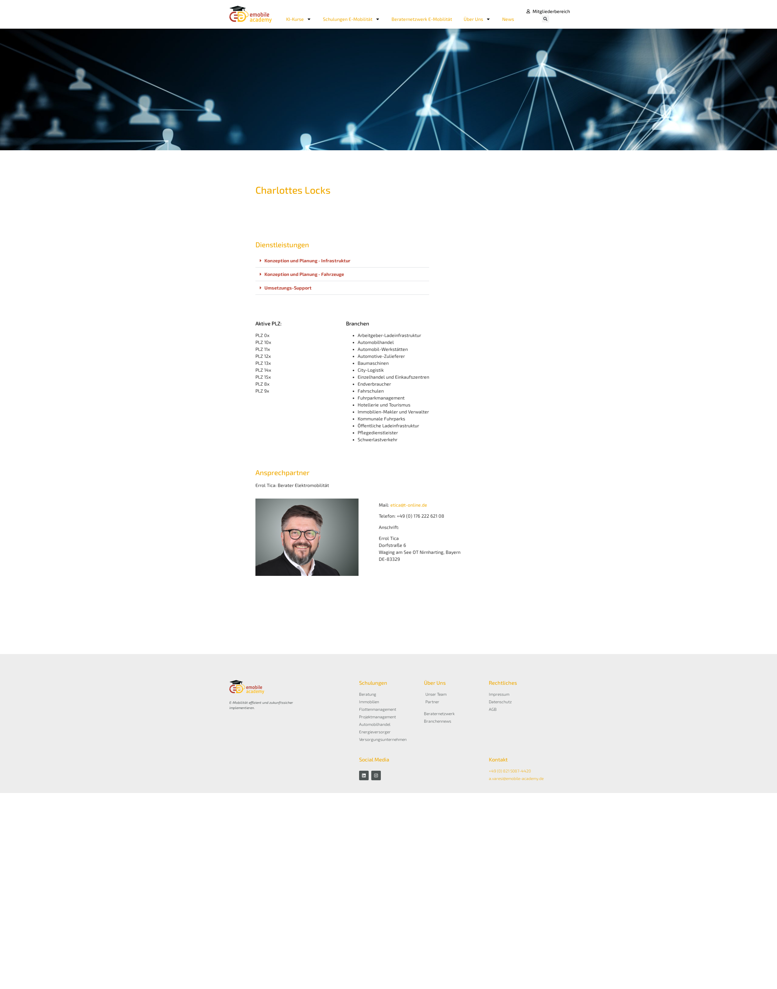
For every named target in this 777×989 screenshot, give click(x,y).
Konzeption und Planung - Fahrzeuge (304, 274)
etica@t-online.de (408, 505)
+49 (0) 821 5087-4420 (510, 770)
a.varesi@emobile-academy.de (516, 778)
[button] (545, 19)
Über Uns (477, 19)
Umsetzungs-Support (288, 287)
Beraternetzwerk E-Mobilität (422, 19)
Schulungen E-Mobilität (351, 19)
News (508, 19)
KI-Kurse (298, 19)
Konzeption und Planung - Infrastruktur (307, 260)
